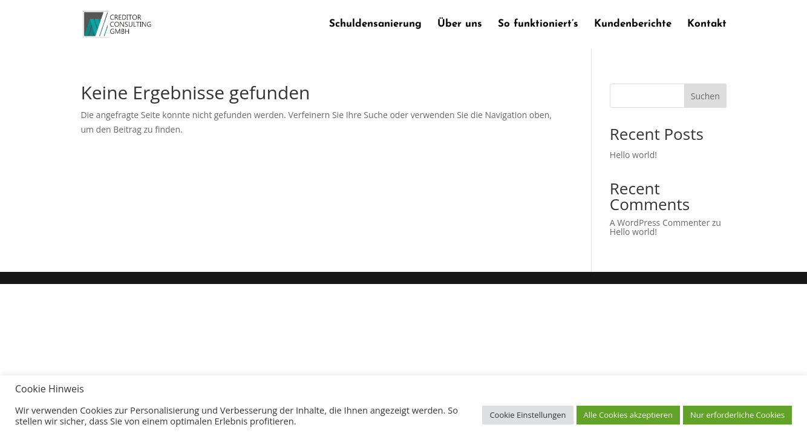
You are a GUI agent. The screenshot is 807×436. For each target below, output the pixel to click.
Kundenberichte (632, 24)
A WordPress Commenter (660, 222)
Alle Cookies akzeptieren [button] (628, 414)
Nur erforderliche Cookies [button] (737, 414)
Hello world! (633, 154)
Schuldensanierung (375, 24)
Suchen (705, 96)
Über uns (459, 24)
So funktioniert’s (538, 24)
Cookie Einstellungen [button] (527, 414)
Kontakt (707, 24)
